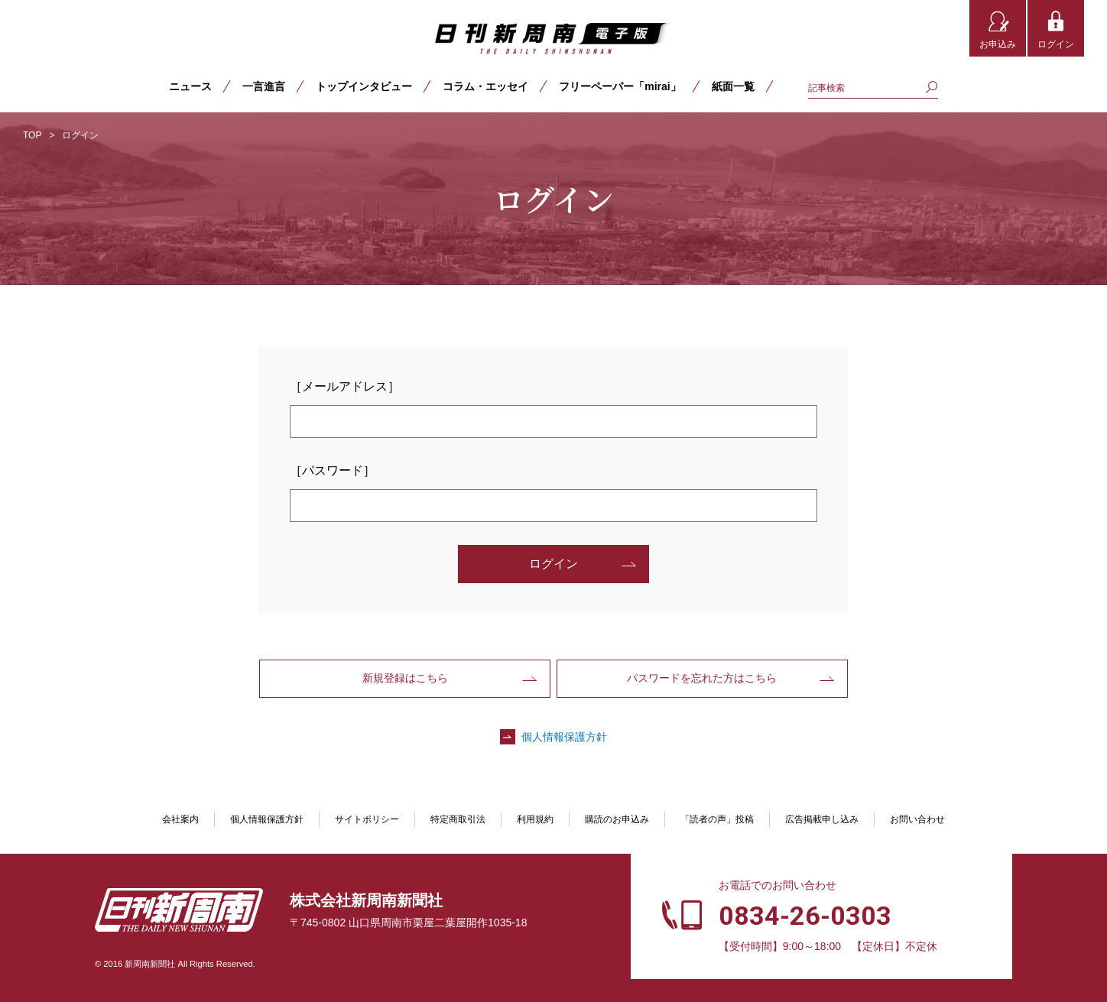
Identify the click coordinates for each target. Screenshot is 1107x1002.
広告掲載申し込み (822, 819)
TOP (32, 135)
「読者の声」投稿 (717, 819)
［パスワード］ (332, 470)
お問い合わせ (917, 819)
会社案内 (180, 819)
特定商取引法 (457, 819)
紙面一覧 (733, 86)
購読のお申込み (617, 819)
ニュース (190, 86)
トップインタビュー (364, 86)
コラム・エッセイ (485, 86)
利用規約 (535, 819)
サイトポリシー (367, 819)
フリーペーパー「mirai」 (619, 86)
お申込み (997, 44)
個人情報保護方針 (564, 737)
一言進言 (263, 86)
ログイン (1055, 44)
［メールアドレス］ (345, 386)
